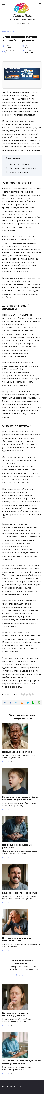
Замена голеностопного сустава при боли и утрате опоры (21, 1062)
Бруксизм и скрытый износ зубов (20, 893)
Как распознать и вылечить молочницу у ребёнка (17, 1014)
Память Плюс (22, 15)
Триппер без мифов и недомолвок (22, 961)
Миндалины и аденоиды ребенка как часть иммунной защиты (20, 798)
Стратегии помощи (19, 172)
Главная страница (10, 32)
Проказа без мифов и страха (17, 752)
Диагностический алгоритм (24, 168)
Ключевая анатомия (19, 164)
